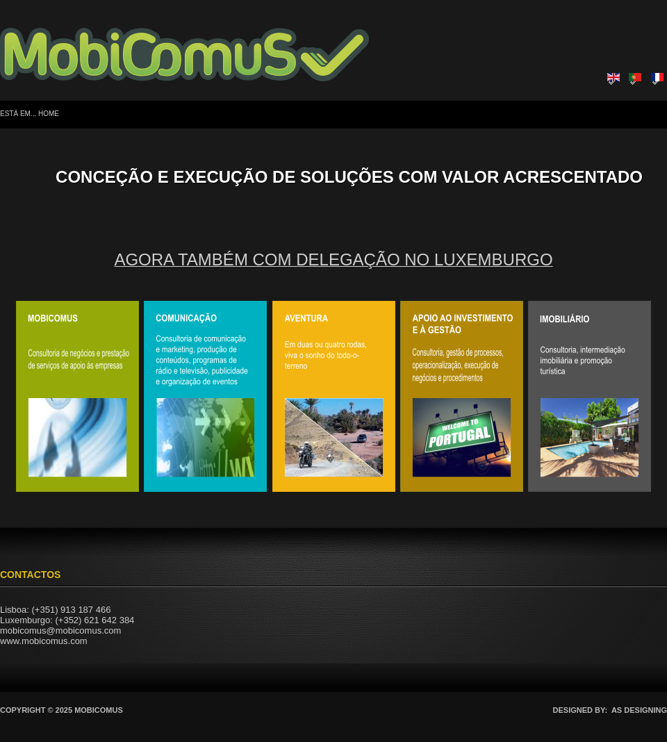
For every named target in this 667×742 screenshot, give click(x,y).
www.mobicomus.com (44, 641)
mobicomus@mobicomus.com (60, 630)
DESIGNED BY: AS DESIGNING (610, 710)
